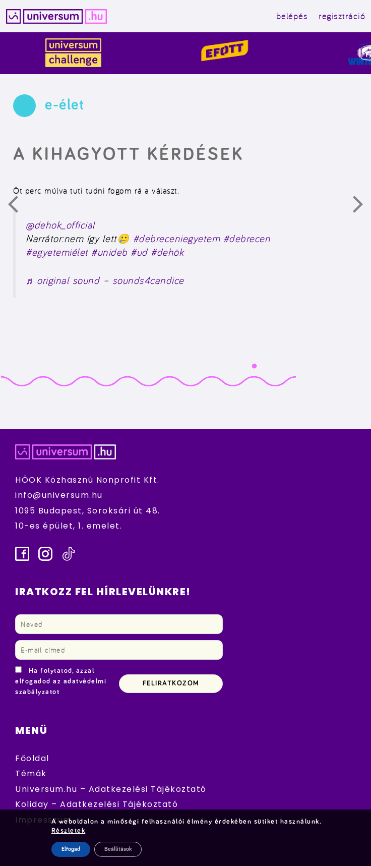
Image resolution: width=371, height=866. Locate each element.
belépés (292, 16)
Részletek (68, 830)
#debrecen (247, 239)
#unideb (109, 252)
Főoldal (32, 758)
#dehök (167, 252)
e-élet (64, 104)
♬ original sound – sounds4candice (105, 280)
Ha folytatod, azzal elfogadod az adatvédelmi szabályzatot (60, 681)
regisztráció (342, 16)
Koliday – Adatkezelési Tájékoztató (96, 804)
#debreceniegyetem (176, 239)
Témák (31, 773)
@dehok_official (60, 225)
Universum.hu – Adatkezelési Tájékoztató (111, 789)
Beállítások (118, 849)
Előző (19, 207)
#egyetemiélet (57, 252)
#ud (139, 252)
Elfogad (70, 849)
